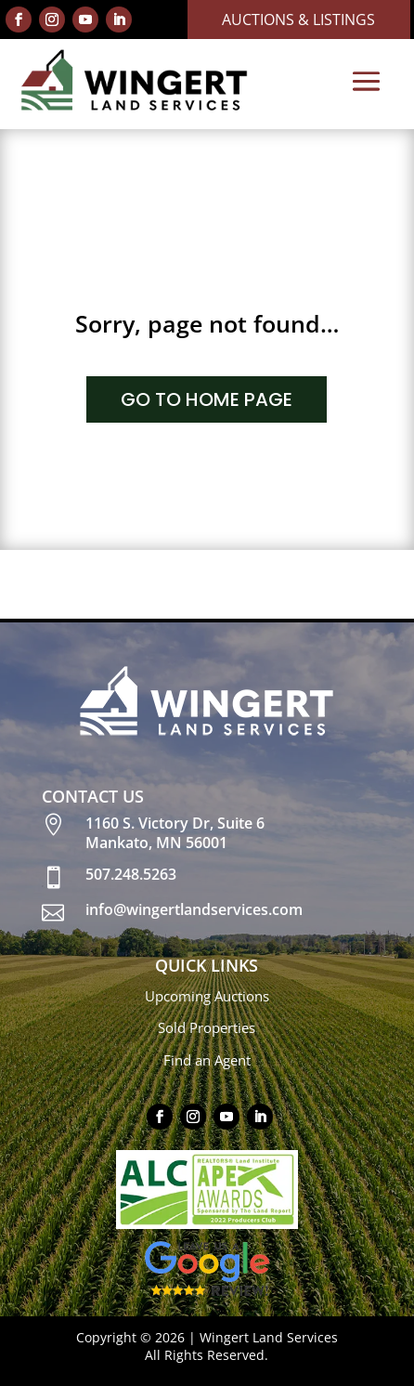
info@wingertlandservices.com (194, 909)
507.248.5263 (130, 874)
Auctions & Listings (298, 19)
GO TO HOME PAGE (206, 399)
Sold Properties (206, 1027)
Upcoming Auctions (207, 996)
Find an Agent (207, 1060)
